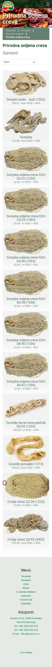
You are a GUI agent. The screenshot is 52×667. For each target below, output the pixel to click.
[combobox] (20, 62)
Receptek (26, 580)
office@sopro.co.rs (30, 634)
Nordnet (26, 653)
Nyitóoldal (11, 30)
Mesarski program (15, 34)
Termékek (26, 30)
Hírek (26, 584)
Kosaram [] (26, 600)
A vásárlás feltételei (26, 592)
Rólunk (26, 588)
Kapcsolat (26, 596)
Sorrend (10, 53)
